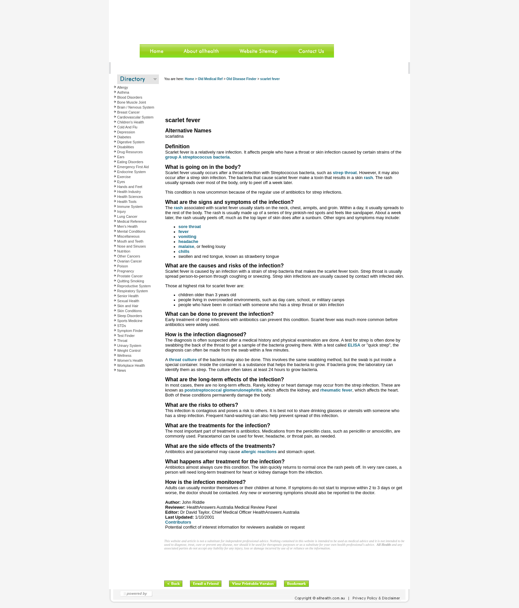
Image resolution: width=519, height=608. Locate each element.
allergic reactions (259, 451)
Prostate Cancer (130, 276)
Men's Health (127, 226)
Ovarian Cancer (129, 261)
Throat (122, 341)
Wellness (124, 355)
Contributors (178, 522)
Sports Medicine (129, 321)
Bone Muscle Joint (131, 102)
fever (183, 231)
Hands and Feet (129, 187)
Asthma (123, 92)
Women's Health (130, 360)
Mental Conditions (131, 231)
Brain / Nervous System (135, 107)
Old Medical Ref (210, 79)
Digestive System (130, 142)
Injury (121, 211)
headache (188, 241)
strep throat (345, 172)
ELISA (354, 345)
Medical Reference (132, 221)
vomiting (187, 236)
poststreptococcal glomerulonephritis (223, 390)
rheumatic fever (336, 390)
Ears (120, 157)
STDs (121, 326)
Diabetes (124, 137)
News (121, 370)
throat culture (183, 359)
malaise (186, 246)
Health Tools (126, 202)
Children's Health (130, 122)
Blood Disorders (129, 97)
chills (183, 251)
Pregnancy (125, 271)
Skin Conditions (129, 311)
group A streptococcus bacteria (197, 157)
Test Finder (126, 336)
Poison (122, 266)
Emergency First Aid (133, 167)
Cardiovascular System (135, 117)
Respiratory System (132, 291)
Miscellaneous (128, 236)
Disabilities (125, 147)
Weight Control (128, 350)
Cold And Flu (127, 127)
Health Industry (129, 192)
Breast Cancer (128, 112)
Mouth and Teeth (130, 241)
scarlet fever (270, 79)
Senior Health (128, 296)
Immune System (130, 207)
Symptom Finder (130, 331)
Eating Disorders (130, 162)
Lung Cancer (127, 216)
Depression (126, 132)
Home (189, 79)
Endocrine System (131, 172)
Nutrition (123, 251)
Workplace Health (131, 365)
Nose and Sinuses (131, 246)
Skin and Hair (127, 306)
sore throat (189, 226)
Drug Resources (130, 152)
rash (368, 177)
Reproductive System (134, 286)
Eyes (121, 182)
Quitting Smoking (130, 281)
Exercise (124, 177)
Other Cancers (128, 256)
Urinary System (129, 346)
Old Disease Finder (241, 79)
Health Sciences (130, 197)
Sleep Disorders (129, 316)
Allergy (122, 87)
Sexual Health (128, 301)
